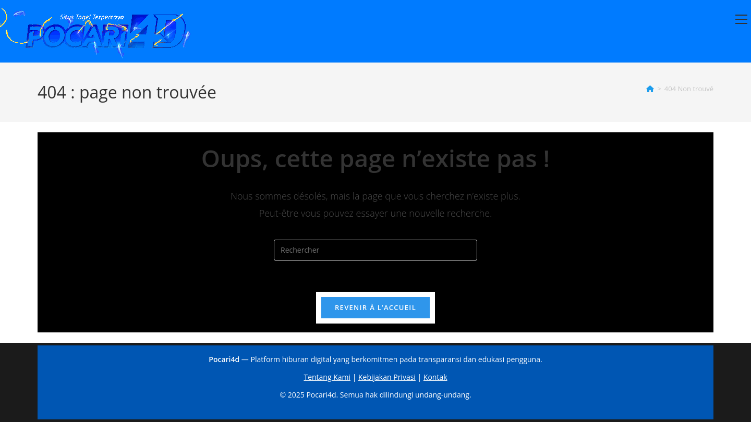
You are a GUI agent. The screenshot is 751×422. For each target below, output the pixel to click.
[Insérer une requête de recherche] (375, 250)
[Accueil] (650, 88)
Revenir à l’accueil (375, 307)
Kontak (435, 377)
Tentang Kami (327, 377)
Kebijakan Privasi (387, 377)
